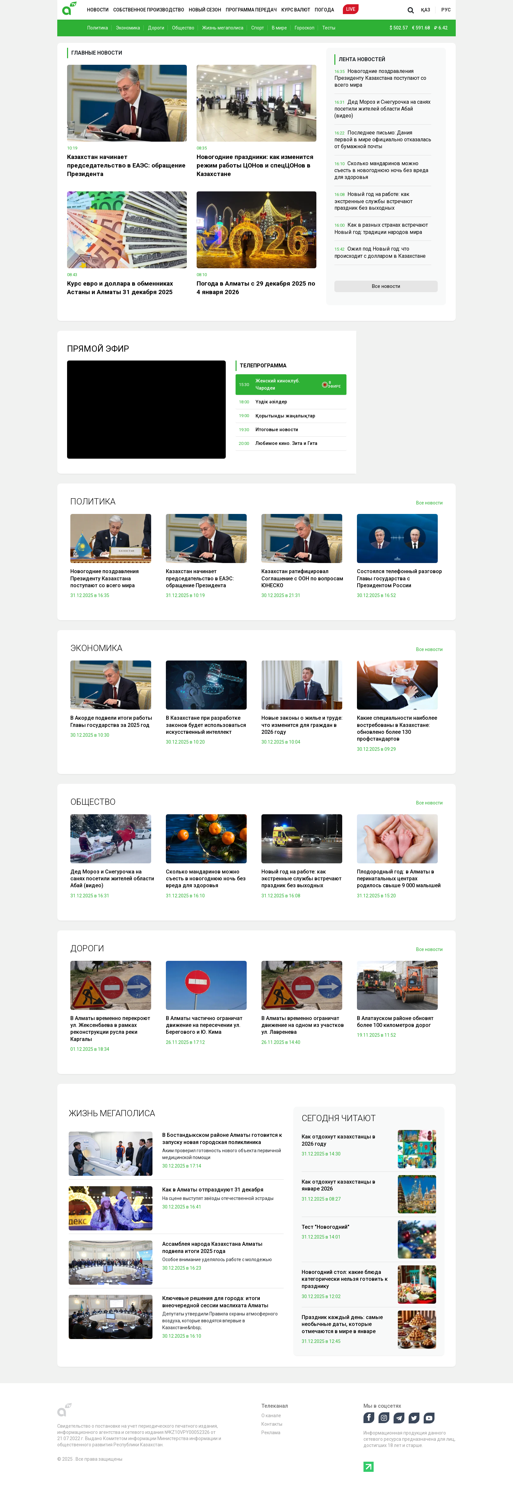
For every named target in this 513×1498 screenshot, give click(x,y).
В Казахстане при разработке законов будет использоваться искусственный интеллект (206, 725)
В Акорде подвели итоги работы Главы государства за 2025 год (111, 721)
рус (446, 9)
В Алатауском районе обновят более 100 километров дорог (395, 1021)
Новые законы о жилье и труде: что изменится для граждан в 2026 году (302, 725)
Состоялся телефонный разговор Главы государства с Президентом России (399, 578)
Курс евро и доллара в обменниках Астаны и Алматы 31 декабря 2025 (120, 288)
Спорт (257, 27)
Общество (183, 27)
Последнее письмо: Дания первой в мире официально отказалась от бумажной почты (382, 140)
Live (350, 9)
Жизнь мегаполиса (222, 27)
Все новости (386, 286)
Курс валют (295, 9)
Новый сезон (205, 9)
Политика (97, 27)
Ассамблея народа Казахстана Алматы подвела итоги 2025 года (212, 1247)
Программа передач (251, 9)
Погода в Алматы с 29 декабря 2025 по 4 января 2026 (256, 288)
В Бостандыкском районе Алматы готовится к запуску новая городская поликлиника (222, 1138)
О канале (271, 1415)
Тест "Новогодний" (325, 1227)
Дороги (156, 27)
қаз (425, 9)
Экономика (128, 27)
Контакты (271, 1424)
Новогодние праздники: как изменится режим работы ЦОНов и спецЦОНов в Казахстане (255, 165)
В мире (279, 27)
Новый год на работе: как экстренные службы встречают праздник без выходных (373, 201)
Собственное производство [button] (148, 9)
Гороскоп (304, 27)
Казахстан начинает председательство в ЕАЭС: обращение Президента (126, 165)
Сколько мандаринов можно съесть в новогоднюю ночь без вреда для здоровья (381, 170)
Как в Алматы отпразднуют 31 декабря (212, 1190)
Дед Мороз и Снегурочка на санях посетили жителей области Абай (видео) (382, 109)
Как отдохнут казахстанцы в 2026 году (338, 1140)
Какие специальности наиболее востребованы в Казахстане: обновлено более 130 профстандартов (397, 728)
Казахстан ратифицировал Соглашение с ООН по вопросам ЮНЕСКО (302, 578)
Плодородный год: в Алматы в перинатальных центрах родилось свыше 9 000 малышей (399, 879)
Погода (324, 9)
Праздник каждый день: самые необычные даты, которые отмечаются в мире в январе (342, 1324)
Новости (98, 9)
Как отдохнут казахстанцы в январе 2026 (338, 1185)
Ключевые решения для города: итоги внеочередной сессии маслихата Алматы (215, 1302)
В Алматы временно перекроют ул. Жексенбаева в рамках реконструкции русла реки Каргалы (110, 1028)
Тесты (328, 27)
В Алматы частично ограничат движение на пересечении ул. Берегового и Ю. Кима (204, 1025)
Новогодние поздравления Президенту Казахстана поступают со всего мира (380, 78)
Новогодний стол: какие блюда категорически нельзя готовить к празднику (345, 1279)
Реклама (270, 1432)
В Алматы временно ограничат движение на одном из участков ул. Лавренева (302, 1025)
